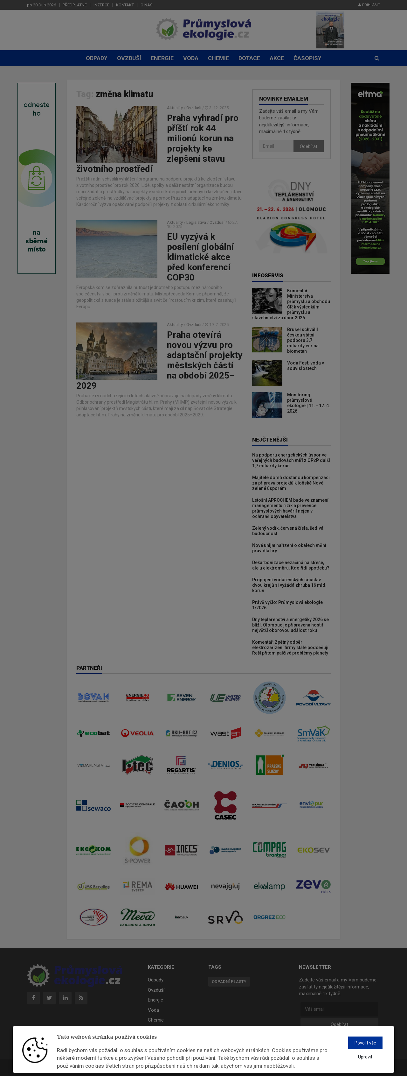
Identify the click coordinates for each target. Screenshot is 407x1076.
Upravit (365, 1057)
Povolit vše (365, 1042)
